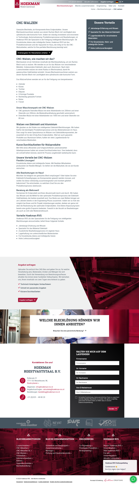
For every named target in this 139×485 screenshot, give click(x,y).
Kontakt (121, 6)
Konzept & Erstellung (106, 480)
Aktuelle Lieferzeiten (91, 2)
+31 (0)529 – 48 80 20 (36, 397)
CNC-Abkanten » (22, 448)
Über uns (112, 6)
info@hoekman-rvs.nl (44, 387)
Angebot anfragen (107, 2)
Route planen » (33, 383)
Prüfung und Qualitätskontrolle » (59, 453)
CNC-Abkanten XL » (24, 450)
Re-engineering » (85, 450)
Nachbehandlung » (23, 466)
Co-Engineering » (86, 445)
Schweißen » (21, 455)
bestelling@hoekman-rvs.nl (49, 392)
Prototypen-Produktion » (88, 448)
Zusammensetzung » (54, 448)
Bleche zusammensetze (84, 6)
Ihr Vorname (81, 368)
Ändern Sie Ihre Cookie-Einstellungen (61, 482)
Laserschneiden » (23, 445)
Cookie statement (43, 482)
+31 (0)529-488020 (75, 2)
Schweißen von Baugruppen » (57, 445)
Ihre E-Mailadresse (84, 388)
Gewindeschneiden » (24, 463)
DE (120, 2)
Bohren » (19, 460)
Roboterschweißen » (24, 458)
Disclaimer (19, 482)
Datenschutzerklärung (30, 482)
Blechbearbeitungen (65, 6)
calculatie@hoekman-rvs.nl (53, 389)
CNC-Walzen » (22, 453)
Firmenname (81, 359)
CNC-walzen (117, 9)
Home (93, 9)
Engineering (101, 6)
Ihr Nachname (82, 378)
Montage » (50, 450)
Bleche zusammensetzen (60, 439)
